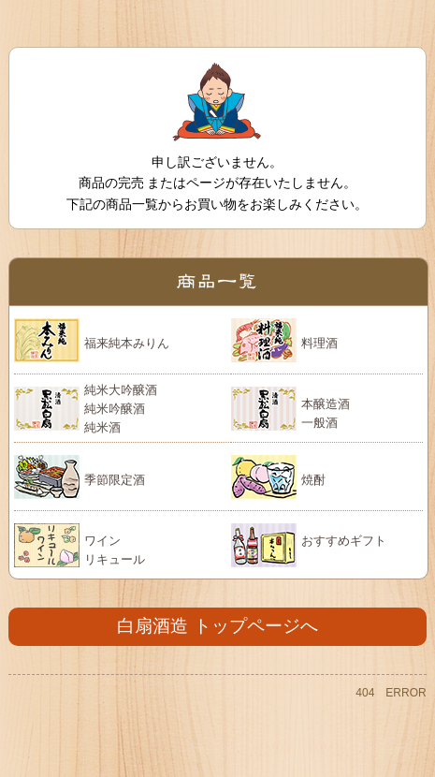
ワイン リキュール (114, 550)
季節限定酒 (114, 480)
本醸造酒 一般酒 (325, 413)
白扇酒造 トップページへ (217, 626)
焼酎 (313, 480)
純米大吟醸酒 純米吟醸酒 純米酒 (120, 408)
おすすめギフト (343, 541)
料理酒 (319, 343)
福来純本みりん (126, 343)
